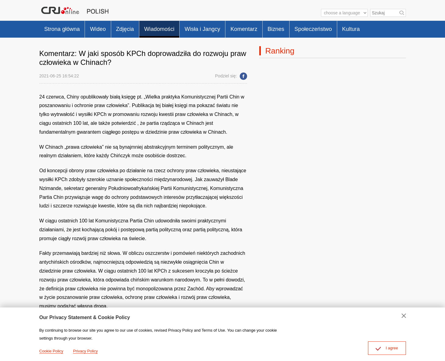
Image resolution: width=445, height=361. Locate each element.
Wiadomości (171, 27)
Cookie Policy (51, 351)
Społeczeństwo (340, 27)
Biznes (299, 27)
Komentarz (264, 27)
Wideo (103, 27)
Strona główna (64, 27)
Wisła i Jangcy (218, 27)
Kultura (382, 27)
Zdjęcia (133, 27)
